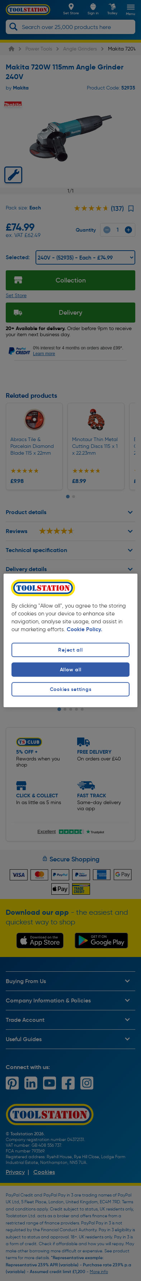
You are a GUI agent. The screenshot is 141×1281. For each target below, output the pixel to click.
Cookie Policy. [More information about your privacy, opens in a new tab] (84, 629)
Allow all (70, 669)
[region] (70, 640)
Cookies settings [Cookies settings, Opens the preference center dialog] (70, 689)
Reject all (70, 650)
